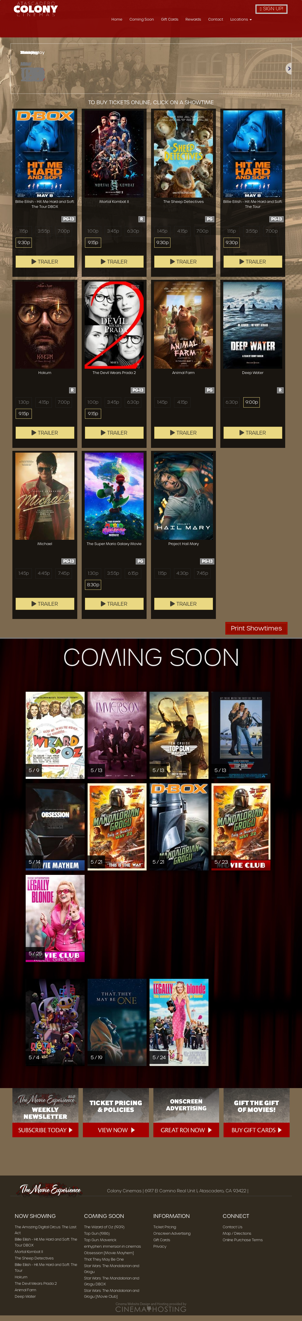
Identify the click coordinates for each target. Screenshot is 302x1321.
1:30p (24, 408)
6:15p (133, 579)
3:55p (44, 237)
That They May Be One (104, 1264)
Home (149, 33)
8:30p (93, 590)
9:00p (251, 408)
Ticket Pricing (164, 1232)
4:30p (182, 579)
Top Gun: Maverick (100, 1245)
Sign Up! (271, 8)
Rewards (225, 33)
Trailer (45, 267)
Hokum (21, 1282)
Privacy (159, 1251)
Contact (247, 33)
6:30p (133, 237)
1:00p (93, 237)
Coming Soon (174, 33)
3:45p (113, 237)
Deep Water (25, 1302)
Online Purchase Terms (243, 1245)
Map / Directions (237, 1238)
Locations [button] (273, 33)
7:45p (64, 579)
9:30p (24, 248)
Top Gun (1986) (97, 1238)
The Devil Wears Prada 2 (36, 1289)
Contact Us (232, 1232)
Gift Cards (202, 33)
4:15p (182, 237)
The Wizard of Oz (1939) (104, 1232)
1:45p (162, 237)
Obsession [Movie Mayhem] (109, 1258)
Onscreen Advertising (172, 1238)
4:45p (44, 579)
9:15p (93, 248)
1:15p (23, 237)
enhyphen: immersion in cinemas (112, 1251)
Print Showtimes (256, 633)
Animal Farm (25, 1295)
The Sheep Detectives (34, 1263)
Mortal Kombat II (29, 1257)
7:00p (64, 237)
